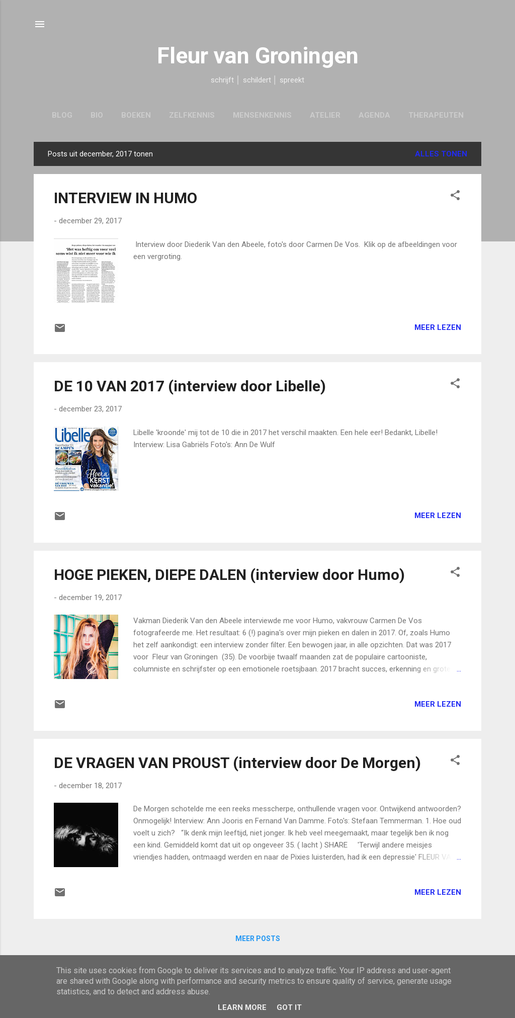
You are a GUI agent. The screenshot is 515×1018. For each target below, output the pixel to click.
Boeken (136, 115)
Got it (289, 1007)
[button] (455, 197)
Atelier (325, 115)
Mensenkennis (262, 115)
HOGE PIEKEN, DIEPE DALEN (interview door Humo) (229, 574)
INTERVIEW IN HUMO (125, 198)
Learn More (242, 1007)
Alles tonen (441, 153)
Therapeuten (436, 115)
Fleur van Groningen (258, 55)
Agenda (374, 115)
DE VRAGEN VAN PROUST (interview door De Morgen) (237, 763)
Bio (97, 115)
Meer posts (257, 939)
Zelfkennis (192, 115)
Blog (62, 115)
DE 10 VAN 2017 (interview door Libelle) (190, 386)
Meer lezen (437, 327)
